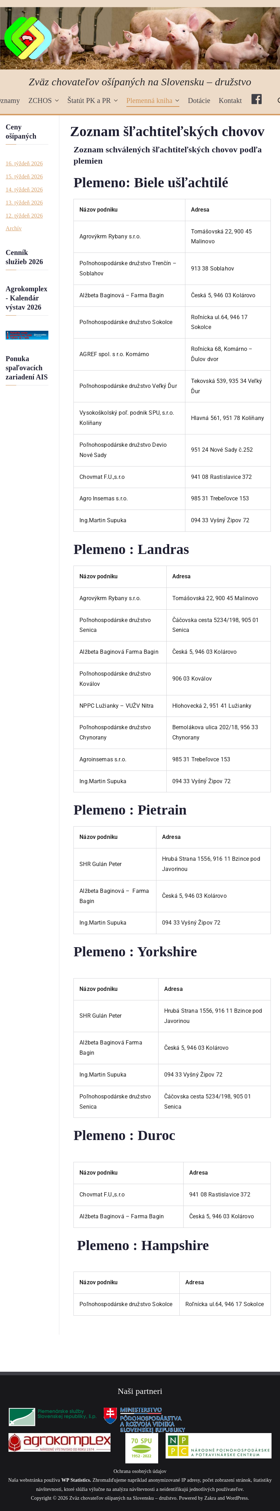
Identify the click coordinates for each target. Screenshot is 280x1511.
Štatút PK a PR (92, 100)
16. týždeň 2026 (24, 163)
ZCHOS (43, 100)
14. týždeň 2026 (24, 190)
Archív (14, 228)
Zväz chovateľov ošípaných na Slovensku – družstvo (140, 81)
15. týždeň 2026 (24, 176)
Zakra (210, 1498)
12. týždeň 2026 (24, 216)
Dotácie (199, 100)
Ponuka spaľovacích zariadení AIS (27, 368)
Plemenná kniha (153, 100)
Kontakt (230, 100)
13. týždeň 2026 (24, 203)
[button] (55, 100)
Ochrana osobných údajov (140, 1471)
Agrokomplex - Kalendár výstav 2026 (26, 298)
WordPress (237, 1498)
